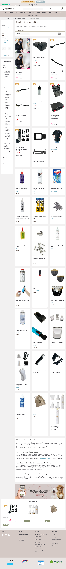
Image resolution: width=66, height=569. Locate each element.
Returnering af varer (38, 546)
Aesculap (35, 60)
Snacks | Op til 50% (40, 1)
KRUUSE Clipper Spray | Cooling (38, 189)
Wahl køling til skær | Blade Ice (22, 301)
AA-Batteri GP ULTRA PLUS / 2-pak (39, 217)
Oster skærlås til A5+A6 (38, 161)
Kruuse (34, 191)
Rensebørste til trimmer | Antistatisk (57, 71)
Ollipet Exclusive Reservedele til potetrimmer (55, 428)
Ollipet (34, 103)
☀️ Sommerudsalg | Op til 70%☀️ (28, 1)
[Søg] (41, 9)
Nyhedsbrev (54, 545)
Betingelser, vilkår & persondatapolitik (38, 537)
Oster (34, 163)
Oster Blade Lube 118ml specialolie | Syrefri (21, 413)
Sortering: (18, 33)
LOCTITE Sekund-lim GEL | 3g (57, 189)
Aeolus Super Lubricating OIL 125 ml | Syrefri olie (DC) (22, 217)
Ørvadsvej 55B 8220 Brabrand (21, 540)
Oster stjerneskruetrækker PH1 (39, 287)
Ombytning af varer (38, 548)
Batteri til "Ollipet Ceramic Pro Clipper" (39, 371)
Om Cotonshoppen (55, 536)
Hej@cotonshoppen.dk (23, 534)
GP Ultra (35, 219)
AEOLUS (17, 219)
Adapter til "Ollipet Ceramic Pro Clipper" (56, 371)
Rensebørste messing (21, 115)
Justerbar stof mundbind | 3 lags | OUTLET (22, 71)
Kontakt (53, 541)
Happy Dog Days (55, 543)
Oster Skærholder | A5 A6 (56, 216)
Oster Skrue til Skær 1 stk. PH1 (39, 259)
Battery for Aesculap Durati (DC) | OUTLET (39, 58)
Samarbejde (54, 537)
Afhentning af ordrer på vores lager (40, 550)
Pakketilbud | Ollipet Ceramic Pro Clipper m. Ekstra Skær (21, 149)
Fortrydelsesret (37, 553)
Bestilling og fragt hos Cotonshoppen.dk (39, 540)
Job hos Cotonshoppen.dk (56, 539)
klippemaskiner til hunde (45, 458)
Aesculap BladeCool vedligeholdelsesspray (21, 329)
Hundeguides (54, 534)
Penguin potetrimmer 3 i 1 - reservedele (57, 343)
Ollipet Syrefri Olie (37, 101)
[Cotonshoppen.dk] (8, 9)
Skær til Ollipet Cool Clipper (57, 300)
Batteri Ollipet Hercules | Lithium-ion (39, 343)
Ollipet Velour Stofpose (38, 412)
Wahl (17, 191)
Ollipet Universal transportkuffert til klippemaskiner (55, 117)
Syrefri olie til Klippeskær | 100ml (22, 245)
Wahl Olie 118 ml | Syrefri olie (21, 189)
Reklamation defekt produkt (40, 544)
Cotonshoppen (19, 74)
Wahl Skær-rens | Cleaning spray (57, 245)
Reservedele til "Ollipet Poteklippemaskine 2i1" (21, 385)
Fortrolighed (37, 542)
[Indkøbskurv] (62, 8)
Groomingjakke (54, 147)
